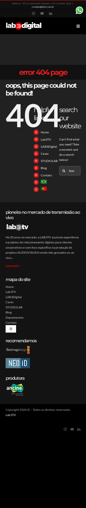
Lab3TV (46, 139)
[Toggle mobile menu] (78, 26)
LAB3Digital (49, 146)
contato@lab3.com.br (43, 6)
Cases (45, 153)
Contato (46, 175)
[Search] (64, 170)
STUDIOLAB (49, 161)
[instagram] (65, 429)
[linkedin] (78, 429)
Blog (44, 168)
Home (45, 132)
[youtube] (72, 429)
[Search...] (69, 170)
